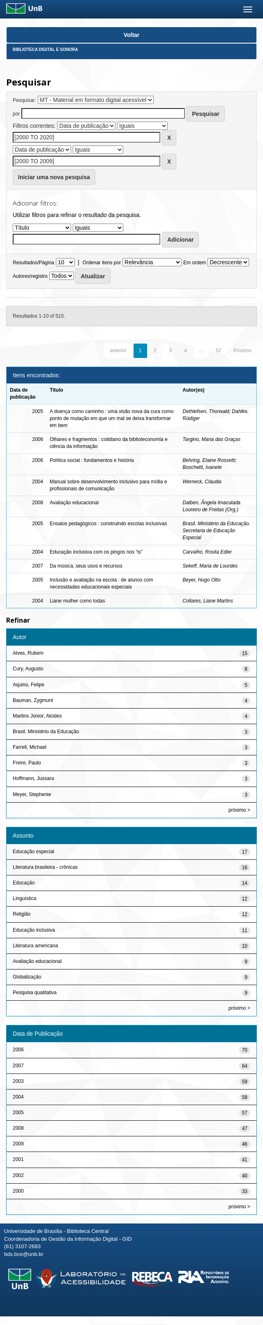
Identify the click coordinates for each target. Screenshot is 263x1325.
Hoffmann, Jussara (33, 778)
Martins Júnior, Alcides (37, 716)
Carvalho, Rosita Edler (207, 552)
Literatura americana (35, 946)
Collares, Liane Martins (207, 601)
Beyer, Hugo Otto (201, 580)
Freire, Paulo (27, 763)
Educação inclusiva (34, 930)
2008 (18, 1128)
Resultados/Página (33, 262)
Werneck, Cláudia (201, 482)
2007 (18, 1066)
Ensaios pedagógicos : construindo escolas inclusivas (108, 523)
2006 (18, 1050)
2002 (18, 1175)
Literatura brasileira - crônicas (45, 867)
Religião (21, 914)
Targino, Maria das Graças (211, 439)
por (16, 114)
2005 (18, 1112)
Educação (24, 883)
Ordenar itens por (102, 262)
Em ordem (194, 262)
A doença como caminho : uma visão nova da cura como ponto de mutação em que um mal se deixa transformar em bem (112, 418)
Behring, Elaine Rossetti (208, 460)
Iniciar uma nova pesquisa (54, 177)
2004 (18, 1097)
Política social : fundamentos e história (92, 460)
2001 (18, 1159)
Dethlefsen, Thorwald (205, 411)
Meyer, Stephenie (32, 794)
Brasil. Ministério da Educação (46, 731)
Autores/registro (30, 276)
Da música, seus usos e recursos (86, 566)
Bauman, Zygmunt (33, 700)
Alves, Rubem (28, 653)
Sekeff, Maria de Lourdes (210, 566)
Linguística (24, 898)
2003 (18, 1081)
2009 (18, 1144)
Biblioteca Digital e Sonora (45, 49)
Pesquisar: (24, 100)
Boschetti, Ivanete (201, 467)
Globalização (27, 977)
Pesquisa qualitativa (35, 992)
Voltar (132, 35)
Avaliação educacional (74, 503)
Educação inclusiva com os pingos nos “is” (96, 552)
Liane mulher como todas (77, 601)
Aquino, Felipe (28, 685)
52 (218, 350)
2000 (18, 1191)
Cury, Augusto (28, 669)
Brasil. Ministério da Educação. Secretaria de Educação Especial (216, 530)
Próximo (242, 350)
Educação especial (33, 851)
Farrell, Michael (29, 747)
